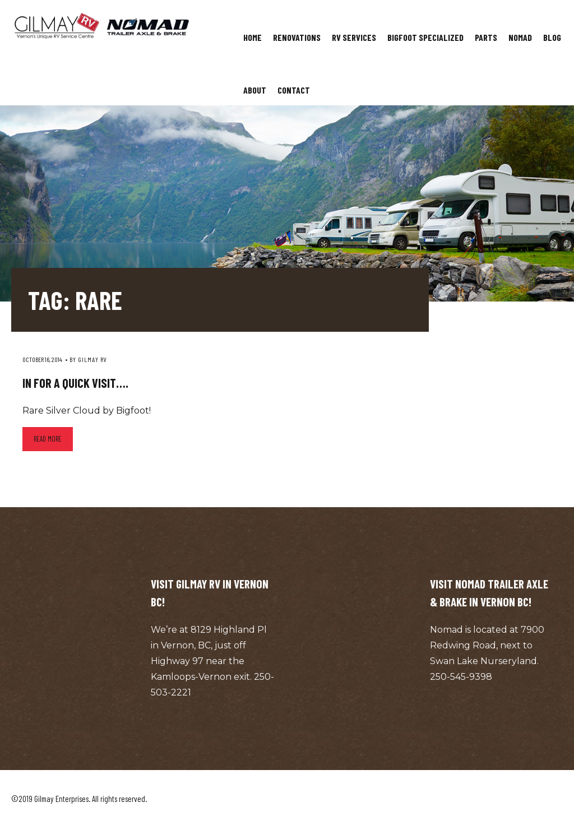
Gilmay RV (92, 359)
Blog (552, 37)
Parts (486, 37)
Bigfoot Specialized (425, 37)
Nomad (520, 37)
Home (252, 37)
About (254, 90)
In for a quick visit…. (75, 382)
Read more (48, 438)
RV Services (354, 37)
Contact (293, 90)
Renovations (297, 37)
